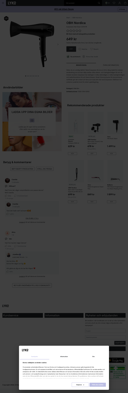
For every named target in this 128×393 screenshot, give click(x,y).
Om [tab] (93, 356)
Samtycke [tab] (34, 356)
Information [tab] (64, 356)
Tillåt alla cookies (97, 385)
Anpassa (80, 385)
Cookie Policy (94, 378)
